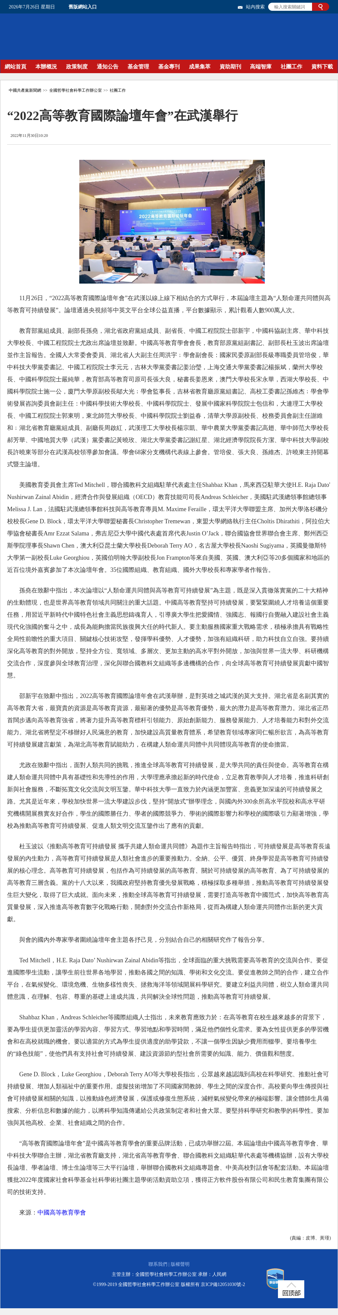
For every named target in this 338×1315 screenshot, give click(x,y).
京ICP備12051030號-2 (223, 1284)
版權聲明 (180, 1264)
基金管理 (138, 66)
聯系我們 (157, 1264)
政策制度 (77, 66)
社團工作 (291, 66)
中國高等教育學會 (61, 1212)
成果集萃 (199, 66)
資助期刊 (230, 66)
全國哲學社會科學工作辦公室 (75, 90)
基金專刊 (169, 66)
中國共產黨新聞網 (25, 90)
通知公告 (107, 66)
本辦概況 (46, 66)
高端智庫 (261, 66)
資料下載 (322, 66)
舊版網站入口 (82, 6)
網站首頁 (15, 66)
